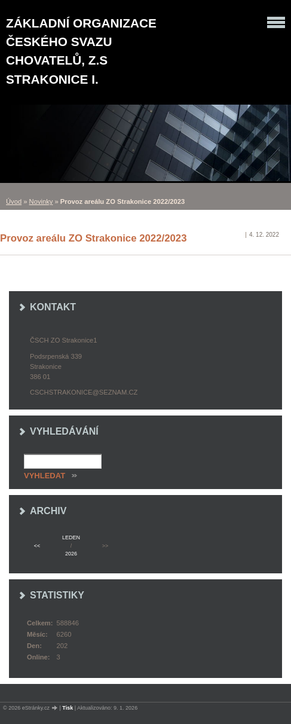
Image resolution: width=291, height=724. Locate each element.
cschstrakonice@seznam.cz (83, 392)
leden (71, 537)
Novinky (41, 201)
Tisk (67, 708)
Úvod (14, 201)
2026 (71, 554)
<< (37, 546)
